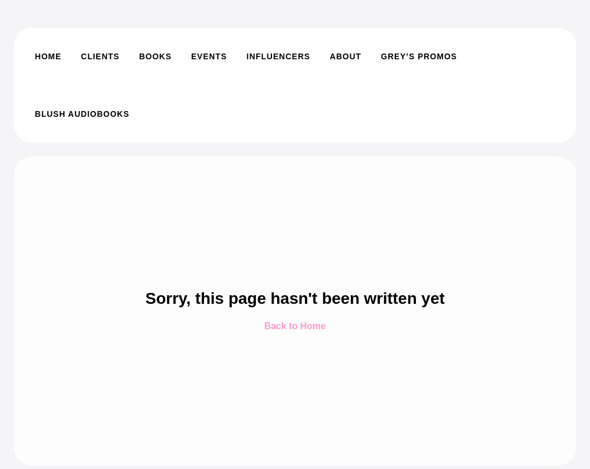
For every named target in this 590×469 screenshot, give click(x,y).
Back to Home (295, 326)
